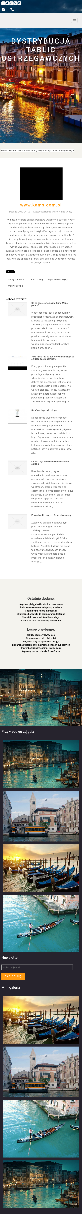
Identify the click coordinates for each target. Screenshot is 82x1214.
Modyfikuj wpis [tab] (15, 285)
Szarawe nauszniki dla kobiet (41, 638)
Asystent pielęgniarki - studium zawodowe (41, 604)
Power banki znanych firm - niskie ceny (51, 515)
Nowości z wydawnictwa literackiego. (41, 617)
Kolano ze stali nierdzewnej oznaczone (41, 620)
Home (4, 150)
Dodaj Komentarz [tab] (17, 279)
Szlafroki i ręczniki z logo (44, 410)
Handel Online (16, 150)
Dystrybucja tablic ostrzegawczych (56, 150)
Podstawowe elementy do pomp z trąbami (41, 607)
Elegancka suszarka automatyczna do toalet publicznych (41, 644)
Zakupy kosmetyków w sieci (41, 635)
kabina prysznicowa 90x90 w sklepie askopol (50, 462)
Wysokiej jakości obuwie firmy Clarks (41, 651)
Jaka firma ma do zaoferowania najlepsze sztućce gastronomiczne (52, 357)
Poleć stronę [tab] (36, 279)
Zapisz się (13, 976)
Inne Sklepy (31, 150)
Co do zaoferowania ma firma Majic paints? (49, 304)
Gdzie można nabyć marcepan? (41, 610)
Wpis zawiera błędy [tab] (58, 279)
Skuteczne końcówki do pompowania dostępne (41, 614)
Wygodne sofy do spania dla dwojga (41, 641)
